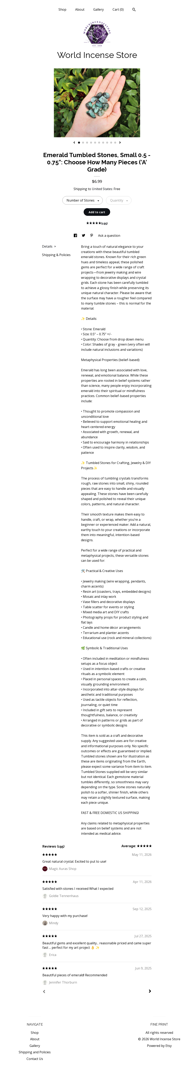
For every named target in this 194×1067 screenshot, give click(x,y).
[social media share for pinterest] (92, 235)
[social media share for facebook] (76, 235)
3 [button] (87, 143)
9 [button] (111, 143)
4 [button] (91, 143)
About (79, 9)
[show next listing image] (120, 142)
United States (102, 189)
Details (49, 246)
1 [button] (79, 143)
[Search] (133, 10)
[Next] (150, 991)
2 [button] (83, 143)
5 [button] (95, 143)
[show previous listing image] (74, 142)
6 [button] (99, 143)
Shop (62, 9)
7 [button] (103, 143)
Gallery (98, 9)
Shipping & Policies (56, 255)
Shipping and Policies (35, 1052)
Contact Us (35, 1059)
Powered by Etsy (159, 1045)
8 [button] (107, 143)
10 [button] (115, 143)
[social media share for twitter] (84, 235)
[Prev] (44, 992)
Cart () (118, 9)
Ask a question (109, 235)
